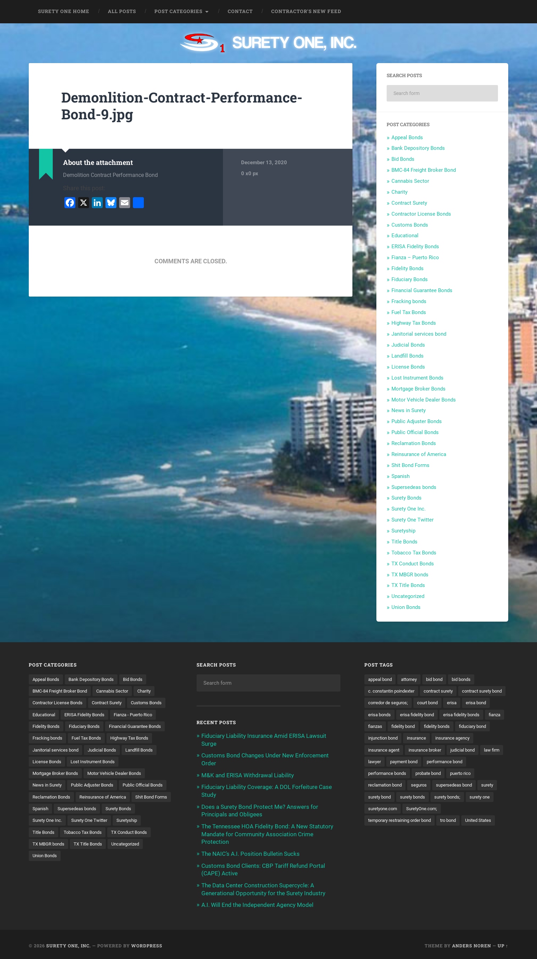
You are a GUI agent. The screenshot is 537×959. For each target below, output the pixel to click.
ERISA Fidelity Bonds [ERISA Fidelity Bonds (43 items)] (132, 715)
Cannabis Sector (410, 181)
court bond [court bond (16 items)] (486, 703)
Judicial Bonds (408, 345)
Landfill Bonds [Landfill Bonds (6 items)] (148, 762)
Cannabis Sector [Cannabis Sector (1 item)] (119, 691)
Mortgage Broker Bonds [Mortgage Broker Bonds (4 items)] (58, 786)
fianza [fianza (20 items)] (423, 726)
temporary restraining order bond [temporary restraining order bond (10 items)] (446, 822)
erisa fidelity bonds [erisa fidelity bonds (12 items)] (388, 726)
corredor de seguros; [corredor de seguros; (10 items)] (443, 703)
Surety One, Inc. (68, 943)
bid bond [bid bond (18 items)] (440, 679)
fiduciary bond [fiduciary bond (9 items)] (421, 738)
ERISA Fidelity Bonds (415, 246)
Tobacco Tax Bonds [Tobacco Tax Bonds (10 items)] (53, 857)
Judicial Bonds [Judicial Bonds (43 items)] (107, 762)
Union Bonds (406, 607)
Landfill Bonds (407, 356)
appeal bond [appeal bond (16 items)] (381, 679)
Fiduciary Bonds (409, 279)
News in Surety (408, 410)
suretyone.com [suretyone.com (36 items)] (454, 810)
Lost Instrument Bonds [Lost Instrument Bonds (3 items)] (97, 774)
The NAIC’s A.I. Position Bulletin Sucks (250, 852)
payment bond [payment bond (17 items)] (383, 774)
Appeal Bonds (407, 137)
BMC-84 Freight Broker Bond (423, 170)
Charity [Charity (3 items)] (154, 691)
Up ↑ (503, 943)
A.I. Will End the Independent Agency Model (257, 902)
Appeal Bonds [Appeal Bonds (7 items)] (47, 679)
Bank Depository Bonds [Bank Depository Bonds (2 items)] (96, 679)
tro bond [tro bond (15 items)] (377, 833)
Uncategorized (407, 596)
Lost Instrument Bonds (417, 378)
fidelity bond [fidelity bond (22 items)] (478, 726)
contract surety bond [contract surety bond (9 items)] (390, 703)
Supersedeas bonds (413, 487)
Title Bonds (404, 542)
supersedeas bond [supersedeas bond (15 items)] (387, 798)
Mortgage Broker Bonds (418, 389)
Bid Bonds (402, 159)
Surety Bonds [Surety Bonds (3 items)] (98, 833)
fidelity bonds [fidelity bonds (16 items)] (382, 738)
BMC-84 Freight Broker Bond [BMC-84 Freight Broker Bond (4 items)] (63, 691)
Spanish (400, 476)
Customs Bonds (409, 225)
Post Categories (178, 11)
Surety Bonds (406, 498)
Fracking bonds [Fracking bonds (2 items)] (115, 738)
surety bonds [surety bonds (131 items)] (487, 798)
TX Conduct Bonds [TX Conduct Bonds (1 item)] (103, 857)
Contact (240, 11)
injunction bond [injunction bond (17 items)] (462, 738)
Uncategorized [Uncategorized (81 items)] (87, 869)
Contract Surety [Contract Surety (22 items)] (113, 703)
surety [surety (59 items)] (423, 798)
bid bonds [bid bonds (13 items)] (469, 679)
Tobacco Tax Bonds (413, 553)
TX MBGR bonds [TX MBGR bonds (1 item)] (149, 857)
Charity (399, 192)
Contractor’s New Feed (306, 11)
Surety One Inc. (408, 509)
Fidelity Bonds (407, 268)
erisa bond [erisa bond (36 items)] (399, 715)
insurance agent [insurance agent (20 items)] (462, 750)
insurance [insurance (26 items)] (378, 750)
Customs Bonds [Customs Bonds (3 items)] (49, 715)
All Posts (122, 11)
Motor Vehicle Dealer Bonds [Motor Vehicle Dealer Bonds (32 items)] (121, 786)
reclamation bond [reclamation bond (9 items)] (457, 786)
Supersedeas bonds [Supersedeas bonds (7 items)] (53, 833)
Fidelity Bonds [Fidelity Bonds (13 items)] (99, 726)
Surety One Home (63, 11)
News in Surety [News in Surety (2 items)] (48, 798)
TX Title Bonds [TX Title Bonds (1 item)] (48, 869)
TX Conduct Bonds (412, 564)
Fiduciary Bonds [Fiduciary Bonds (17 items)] (140, 726)
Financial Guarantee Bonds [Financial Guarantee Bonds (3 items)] (61, 738)
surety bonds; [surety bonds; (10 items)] (382, 810)
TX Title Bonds (408, 585)
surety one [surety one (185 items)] (417, 810)
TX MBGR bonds (409, 575)
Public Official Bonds (415, 432)
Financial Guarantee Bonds (421, 290)
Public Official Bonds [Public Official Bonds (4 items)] (54, 810)
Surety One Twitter (412, 520)
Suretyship (403, 531)
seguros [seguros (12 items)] (493, 786)
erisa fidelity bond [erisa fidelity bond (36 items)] (471, 715)
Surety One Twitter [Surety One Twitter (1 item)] (52, 845)
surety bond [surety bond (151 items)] (451, 798)
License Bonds (408, 367)
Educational (405, 235)
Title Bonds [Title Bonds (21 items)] (125, 845)
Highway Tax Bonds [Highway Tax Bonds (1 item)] (95, 750)
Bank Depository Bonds (418, 148)
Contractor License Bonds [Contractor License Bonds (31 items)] (60, 703)
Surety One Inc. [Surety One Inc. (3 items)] (137, 833)
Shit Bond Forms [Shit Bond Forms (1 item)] (109, 822)
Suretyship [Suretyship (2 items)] (92, 845)
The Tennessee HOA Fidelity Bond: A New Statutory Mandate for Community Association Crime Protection (267, 832)
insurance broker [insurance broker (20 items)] (386, 762)
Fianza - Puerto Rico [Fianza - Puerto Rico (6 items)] (54, 726)
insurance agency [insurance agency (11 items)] (417, 750)
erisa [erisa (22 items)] (373, 715)
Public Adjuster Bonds (416, 421)
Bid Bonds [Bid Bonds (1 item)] (141, 679)
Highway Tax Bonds (413, 323)
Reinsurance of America (418, 454)
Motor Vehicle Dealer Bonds (423, 400)
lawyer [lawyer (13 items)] (482, 762)
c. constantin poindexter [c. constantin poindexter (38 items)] (394, 691)
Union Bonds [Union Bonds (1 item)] (125, 869)
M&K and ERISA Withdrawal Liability (247, 774)
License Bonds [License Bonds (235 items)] (48, 774)
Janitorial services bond (418, 334)
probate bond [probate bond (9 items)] (382, 786)
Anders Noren (471, 943)
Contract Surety (409, 203)
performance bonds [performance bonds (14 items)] (478, 774)
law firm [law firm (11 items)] (457, 762)
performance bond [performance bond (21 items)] (428, 774)
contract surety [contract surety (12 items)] (445, 691)
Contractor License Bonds (421, 214)
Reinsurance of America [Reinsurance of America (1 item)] (58, 822)
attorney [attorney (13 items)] (413, 679)
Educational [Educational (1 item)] (88, 715)
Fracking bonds (408, 301)
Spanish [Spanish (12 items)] (145, 822)
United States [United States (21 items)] (410, 833)
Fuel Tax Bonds (408, 312)
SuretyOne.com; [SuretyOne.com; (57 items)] (385, 822)
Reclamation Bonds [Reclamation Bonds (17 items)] (106, 810)
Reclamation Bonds (413, 443)
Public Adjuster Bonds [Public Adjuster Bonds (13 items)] (96, 798)
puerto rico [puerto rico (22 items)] (417, 786)
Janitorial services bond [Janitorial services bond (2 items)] (58, 762)
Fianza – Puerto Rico (415, 257)
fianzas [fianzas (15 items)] (447, 726)
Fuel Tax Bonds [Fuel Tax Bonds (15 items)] (49, 750)
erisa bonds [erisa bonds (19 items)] (431, 715)
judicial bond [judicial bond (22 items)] (426, 762)
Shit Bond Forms (410, 465)
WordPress (146, 943)
